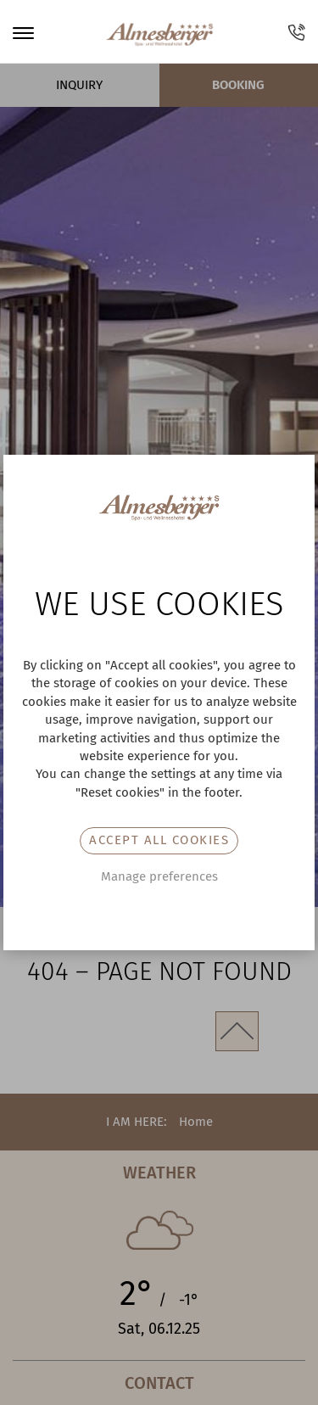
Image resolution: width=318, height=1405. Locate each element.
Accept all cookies (159, 840)
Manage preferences (159, 876)
